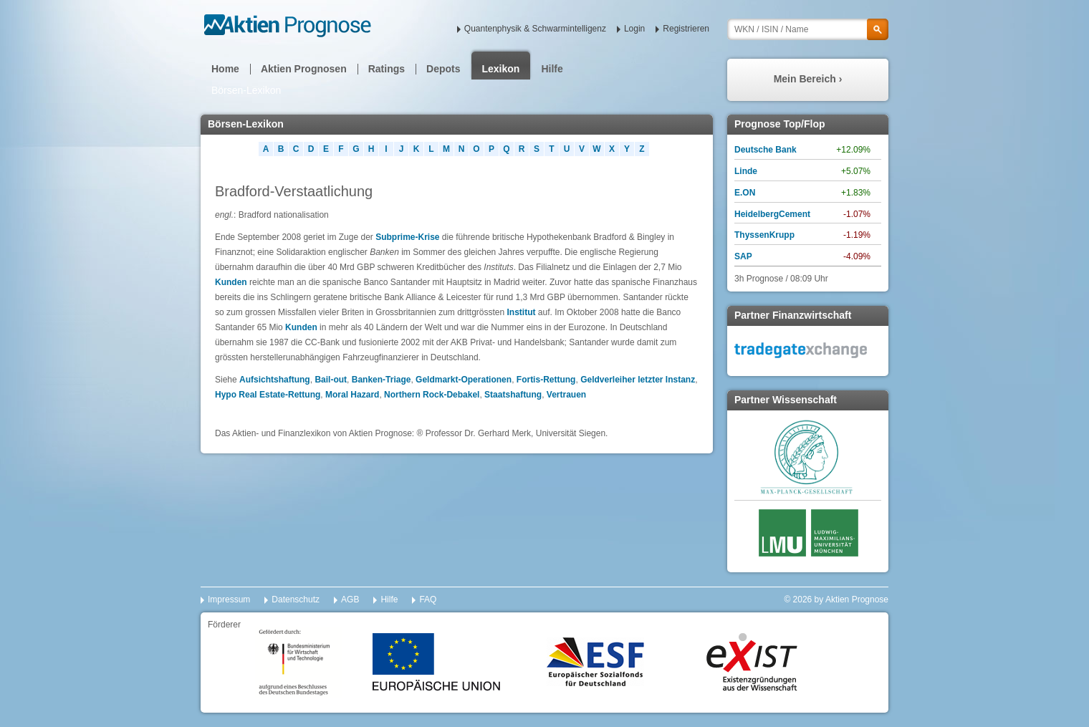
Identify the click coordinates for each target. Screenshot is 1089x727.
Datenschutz (296, 599)
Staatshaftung (513, 395)
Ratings (386, 69)
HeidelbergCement (772, 214)
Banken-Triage (381, 380)
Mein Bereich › (808, 79)
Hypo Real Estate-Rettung (267, 395)
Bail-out (331, 380)
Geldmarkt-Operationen (464, 380)
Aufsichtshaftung (274, 380)
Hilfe (551, 69)
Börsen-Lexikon (246, 90)
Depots (443, 69)
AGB (350, 599)
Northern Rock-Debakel (431, 395)
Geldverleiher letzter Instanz (637, 380)
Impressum (229, 599)
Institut (522, 312)
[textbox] (807, 29)
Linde (745, 171)
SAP (743, 256)
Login (634, 29)
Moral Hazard (352, 395)
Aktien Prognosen (304, 69)
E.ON (744, 193)
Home (225, 69)
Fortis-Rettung (546, 380)
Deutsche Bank (765, 150)
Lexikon (501, 69)
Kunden (231, 282)
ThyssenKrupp (764, 235)
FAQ (427, 599)
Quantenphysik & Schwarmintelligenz (535, 29)
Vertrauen (566, 395)
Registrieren (686, 29)
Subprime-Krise (407, 237)
